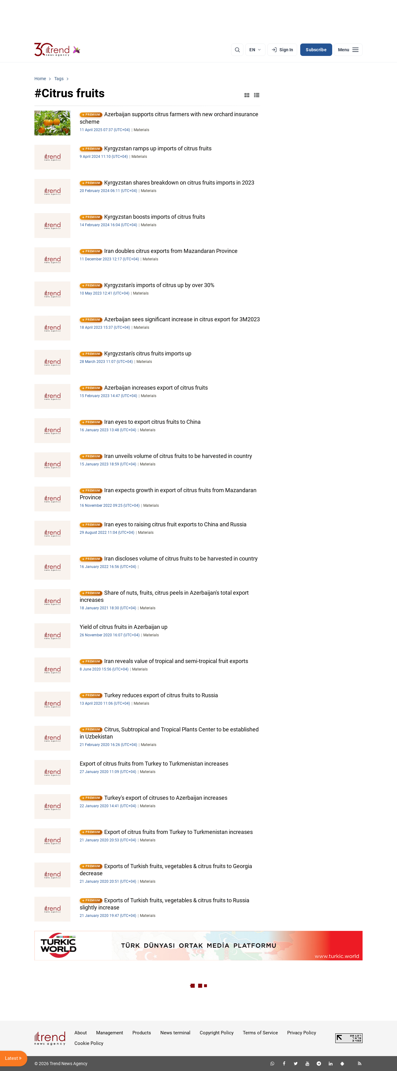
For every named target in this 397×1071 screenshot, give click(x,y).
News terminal (175, 1033)
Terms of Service (260, 1033)
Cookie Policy (88, 1043)
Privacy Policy (301, 1033)
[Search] (237, 49)
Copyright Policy (217, 1033)
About (80, 1033)
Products (141, 1033)
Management (109, 1033)
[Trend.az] (57, 50)
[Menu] (348, 49)
